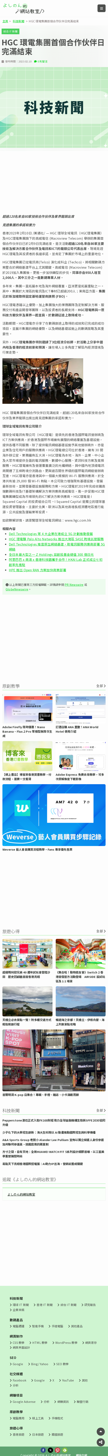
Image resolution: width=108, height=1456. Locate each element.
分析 (15, 1385)
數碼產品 (16, 1319)
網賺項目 (16, 1395)
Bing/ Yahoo (39, 1364)
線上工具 (38, 1418)
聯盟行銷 (82, 1401)
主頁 (5, 21)
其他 (85, 1380)
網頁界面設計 (21, 1347)
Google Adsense (24, 1401)
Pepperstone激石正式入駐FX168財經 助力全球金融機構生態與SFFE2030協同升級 (53, 1122)
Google (18, 1364)
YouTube (68, 1380)
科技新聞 (18, 21)
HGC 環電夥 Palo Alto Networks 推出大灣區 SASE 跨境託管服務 (56, 538)
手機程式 (57, 1418)
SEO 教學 (62, 1364)
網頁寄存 (91, 1342)
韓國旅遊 (57, 1434)
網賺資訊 (63, 1401)
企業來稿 (18, 1310)
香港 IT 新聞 (44, 1305)
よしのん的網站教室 (21, 1194)
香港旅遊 (18, 1434)
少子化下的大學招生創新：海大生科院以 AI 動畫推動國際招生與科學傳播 (48, 1132)
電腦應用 (18, 1418)
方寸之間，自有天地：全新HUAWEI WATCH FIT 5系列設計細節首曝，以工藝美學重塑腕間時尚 (53, 1153)
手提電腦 (57, 1326)
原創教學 (16, 1411)
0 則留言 (43, 61)
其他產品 (77, 1326)
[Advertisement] (54, 182)
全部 (99, 685)
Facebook (19, 1380)
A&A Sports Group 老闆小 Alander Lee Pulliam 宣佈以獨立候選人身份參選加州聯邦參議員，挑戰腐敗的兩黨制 (53, 1142)
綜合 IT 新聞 (10, 31)
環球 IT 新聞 (21, 1305)
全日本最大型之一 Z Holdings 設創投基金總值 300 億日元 (51, 554)
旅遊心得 (16, 1428)
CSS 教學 (18, 1342)
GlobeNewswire (17, 589)
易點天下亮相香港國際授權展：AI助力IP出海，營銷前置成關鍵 (42, 1164)
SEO (13, 1357)
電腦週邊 (18, 1326)
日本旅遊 (38, 1434)
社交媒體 (16, 1373)
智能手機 (38, 1326)
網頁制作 (16, 1336)
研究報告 (90, 1305)
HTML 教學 (39, 1342)
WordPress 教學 (66, 1342)
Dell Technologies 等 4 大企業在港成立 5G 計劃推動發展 (51, 533)
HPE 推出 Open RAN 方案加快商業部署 (37, 569)
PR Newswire (74, 584)
